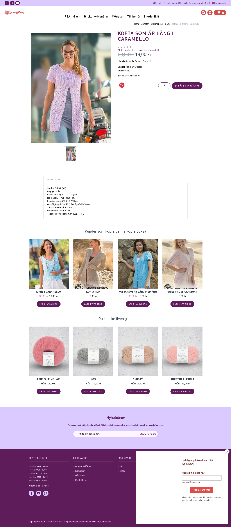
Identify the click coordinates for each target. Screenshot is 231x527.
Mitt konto (169, 466)
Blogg (122, 471)
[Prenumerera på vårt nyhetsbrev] (115, 434)
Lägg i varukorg (187, 85)
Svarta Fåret (134, 75)
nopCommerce (104, 521)
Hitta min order (219, 3)
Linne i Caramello (48, 291)
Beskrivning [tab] (54, 179)
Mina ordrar (170, 471)
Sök (122, 466)
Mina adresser (171, 475)
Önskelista (169, 484)
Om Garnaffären (83, 466)
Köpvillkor (80, 471)
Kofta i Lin (93, 291)
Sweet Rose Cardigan (182, 291)
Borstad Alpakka (182, 379)
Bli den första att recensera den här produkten (139, 50)
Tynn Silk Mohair (48, 379)
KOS (93, 379)
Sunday (138, 379)
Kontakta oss (81, 480)
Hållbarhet (80, 475)
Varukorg (169, 480)
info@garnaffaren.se (38, 486)
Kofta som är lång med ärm (138, 291)
